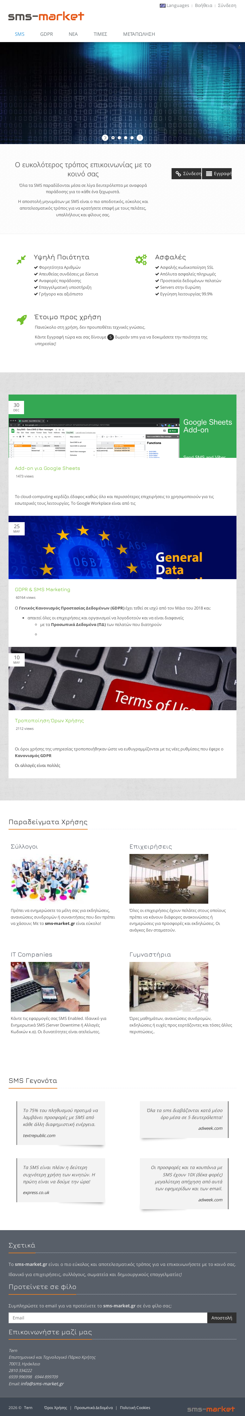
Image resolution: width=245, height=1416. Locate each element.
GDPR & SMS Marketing (42, 589)
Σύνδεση (227, 5)
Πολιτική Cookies (135, 1407)
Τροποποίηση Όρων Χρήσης (49, 720)
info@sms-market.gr (42, 1384)
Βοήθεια (203, 5)
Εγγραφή (219, 173)
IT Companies (32, 954)
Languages (177, 5)
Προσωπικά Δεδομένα (93, 1407)
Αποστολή (221, 1318)
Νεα (73, 34)
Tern (28, 1407)
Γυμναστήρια (150, 954)
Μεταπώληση (139, 34)
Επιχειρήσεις (150, 846)
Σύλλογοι (24, 846)
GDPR (46, 34)
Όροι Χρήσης (55, 1407)
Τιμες (100, 34)
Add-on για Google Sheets (47, 468)
